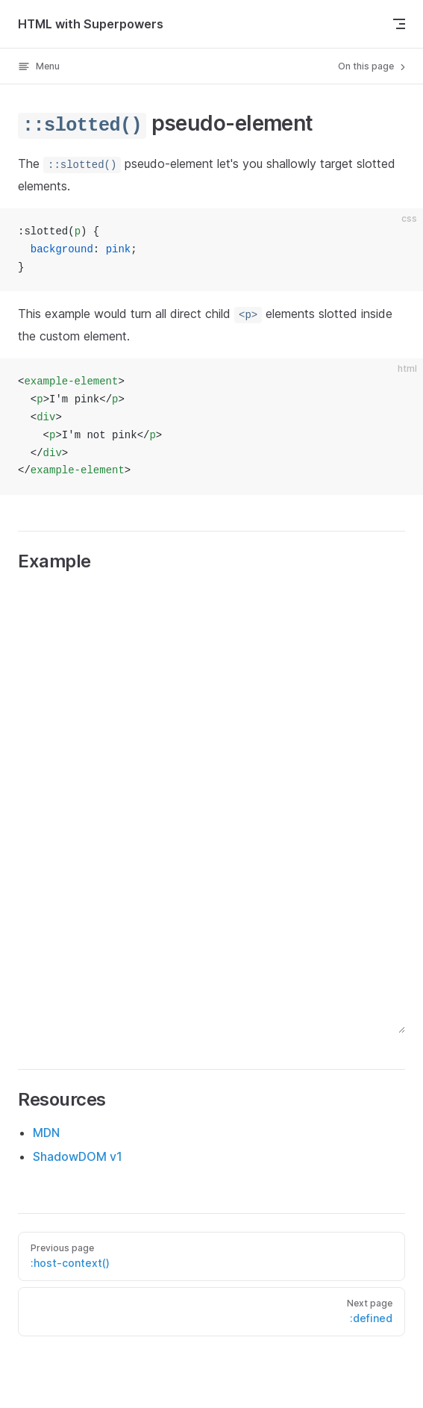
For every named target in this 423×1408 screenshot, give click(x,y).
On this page (373, 66)
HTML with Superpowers (90, 23)
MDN (46, 1132)
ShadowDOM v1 (77, 1156)
